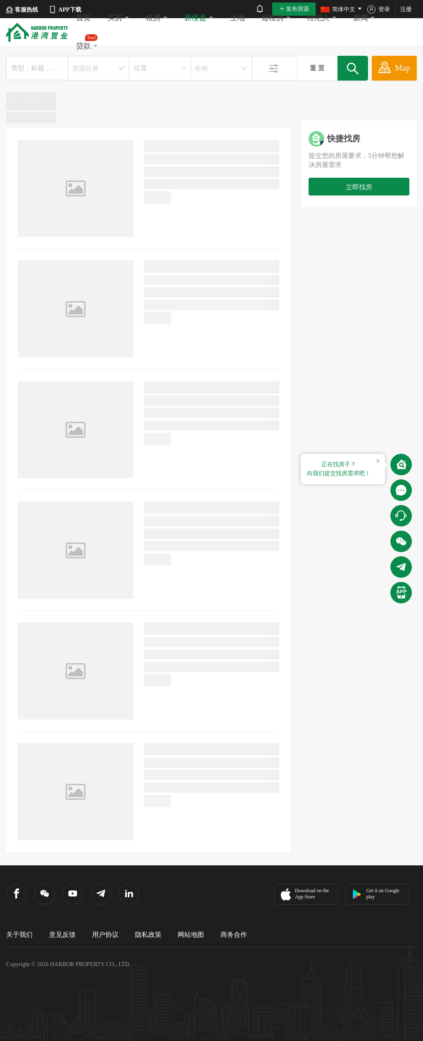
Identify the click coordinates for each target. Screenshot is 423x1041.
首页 (83, 18)
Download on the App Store (303, 894)
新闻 (364, 18)
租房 (157, 18)
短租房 (276, 18)
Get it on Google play (375, 894)
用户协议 (105, 934)
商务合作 (234, 934)
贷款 (87, 42)
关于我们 (19, 934)
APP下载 (64, 9)
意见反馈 (62, 934)
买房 (118, 18)
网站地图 (191, 934)
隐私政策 (148, 934)
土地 (237, 18)
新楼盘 (199, 18)
